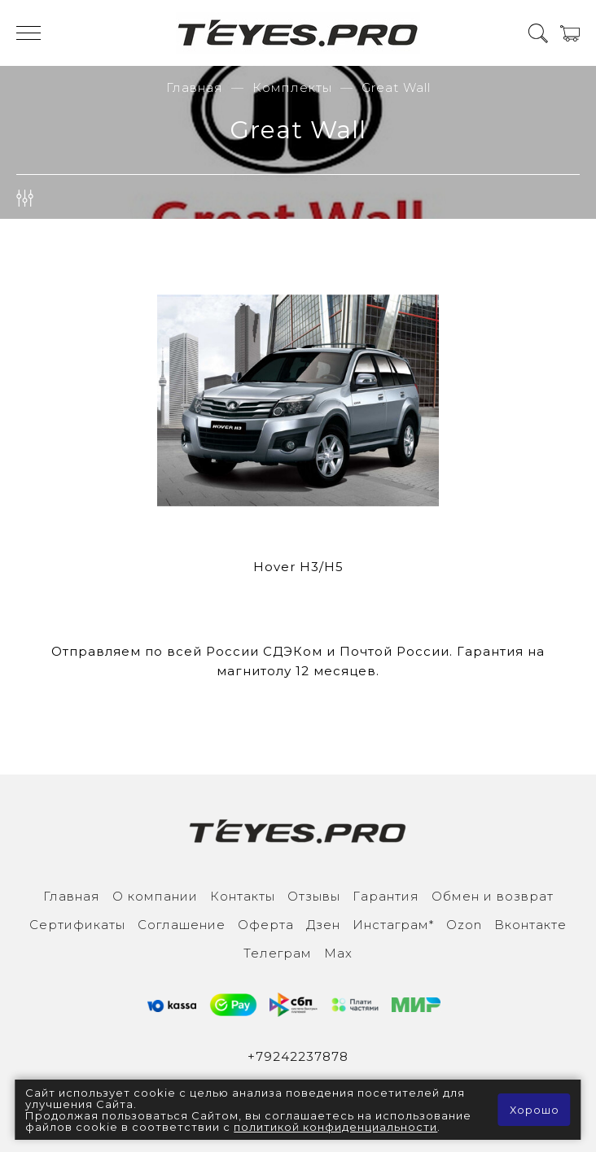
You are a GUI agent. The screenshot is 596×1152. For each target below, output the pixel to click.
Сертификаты (77, 924)
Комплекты (292, 87)
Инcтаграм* (393, 924)
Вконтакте (530, 924)
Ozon (464, 924)
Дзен (323, 924)
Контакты (242, 896)
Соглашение (182, 924)
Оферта (266, 924)
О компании (155, 896)
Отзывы (313, 896)
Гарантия (386, 896)
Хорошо (534, 1109)
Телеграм (277, 953)
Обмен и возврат (493, 896)
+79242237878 (298, 1056)
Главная (194, 87)
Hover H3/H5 (298, 566)
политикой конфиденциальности (335, 1126)
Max (338, 953)
